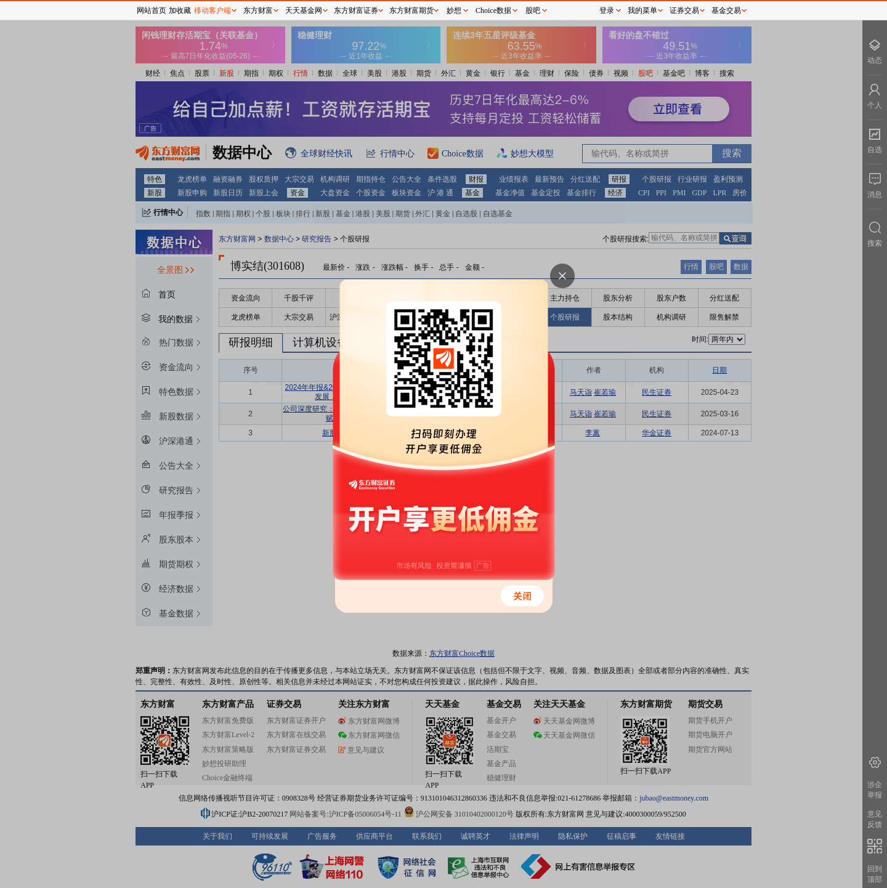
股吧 (532, 10)
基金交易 (726, 10)
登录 (606, 10)
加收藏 (180, 10)
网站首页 (151, 10)
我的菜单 (642, 10)
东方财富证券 (356, 10)
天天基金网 (303, 10)
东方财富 (258, 10)
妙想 (454, 10)
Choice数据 (493, 10)
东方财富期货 (411, 10)
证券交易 (684, 10)
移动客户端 (212, 10)
